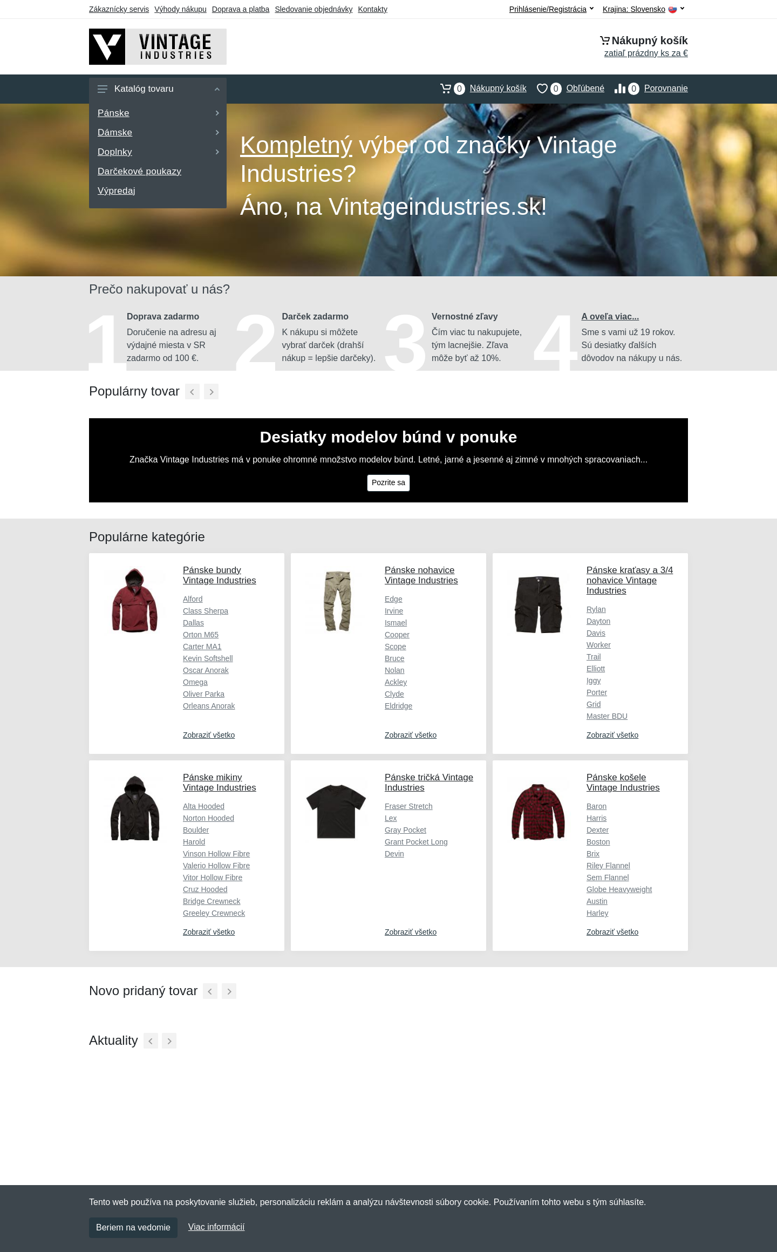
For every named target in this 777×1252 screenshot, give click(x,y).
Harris (596, 818)
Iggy (594, 680)
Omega (195, 682)
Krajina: (643, 9)
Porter (597, 692)
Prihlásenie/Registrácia (551, 9)
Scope (395, 646)
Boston (598, 842)
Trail (594, 656)
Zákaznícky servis (119, 9)
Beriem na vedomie (133, 1227)
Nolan (395, 670)
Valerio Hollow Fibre (216, 865)
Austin (597, 901)
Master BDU (607, 716)
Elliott (596, 668)
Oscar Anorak (206, 670)
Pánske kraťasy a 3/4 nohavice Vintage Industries (630, 580)
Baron (596, 806)
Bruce (395, 658)
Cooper (397, 634)
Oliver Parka (203, 694)
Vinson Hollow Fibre (216, 853)
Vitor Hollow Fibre (212, 877)
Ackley (396, 682)
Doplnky (158, 152)
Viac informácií (216, 1226)
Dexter (598, 830)
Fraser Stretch (409, 806)
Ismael (396, 622)
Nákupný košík (478, 88)
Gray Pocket (405, 830)
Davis (596, 633)
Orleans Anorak (209, 706)
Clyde (394, 694)
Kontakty (372, 9)
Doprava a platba (241, 9)
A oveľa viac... (610, 316)
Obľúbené (565, 88)
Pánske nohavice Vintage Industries (421, 575)
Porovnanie (646, 88)
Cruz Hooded (205, 889)
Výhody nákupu (180, 9)
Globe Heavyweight (619, 889)
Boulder (196, 830)
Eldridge (398, 706)
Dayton (598, 621)
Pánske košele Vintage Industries (623, 782)
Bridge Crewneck (212, 901)
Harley (597, 913)
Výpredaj (116, 191)
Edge (394, 599)
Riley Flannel (608, 865)
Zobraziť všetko (209, 735)
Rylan (596, 609)
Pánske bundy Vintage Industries (219, 575)
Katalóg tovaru (159, 89)
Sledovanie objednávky (313, 9)
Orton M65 (201, 634)
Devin (394, 853)
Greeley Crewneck (214, 913)
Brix (593, 853)
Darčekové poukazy (139, 171)
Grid (594, 704)
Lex (391, 818)
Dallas (193, 622)
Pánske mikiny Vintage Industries (219, 782)
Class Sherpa (205, 611)
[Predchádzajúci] (192, 391)
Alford (193, 599)
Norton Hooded (208, 818)
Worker (599, 645)
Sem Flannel (608, 877)
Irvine (394, 611)
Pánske (158, 113)
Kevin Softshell (208, 658)
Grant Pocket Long (416, 842)
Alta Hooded (203, 806)
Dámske (158, 132)
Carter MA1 (202, 646)
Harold (194, 842)
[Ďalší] (211, 391)
